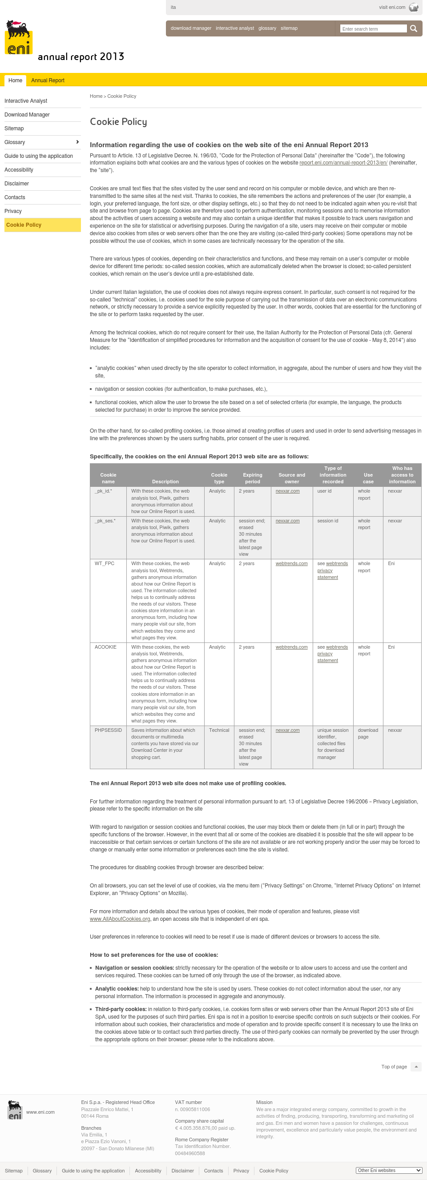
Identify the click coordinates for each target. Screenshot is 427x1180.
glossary (267, 28)
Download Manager (191, 28)
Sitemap (14, 128)
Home (96, 96)
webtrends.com (292, 563)
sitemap (289, 28)
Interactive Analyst (25, 101)
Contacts (14, 197)
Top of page (394, 1066)
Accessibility (18, 170)
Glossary (14, 142)
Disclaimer (16, 183)
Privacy (13, 211)
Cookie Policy (23, 225)
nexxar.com (288, 491)
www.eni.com (40, 1112)
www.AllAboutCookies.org (120, 919)
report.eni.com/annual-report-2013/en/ (344, 162)
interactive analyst (235, 28)
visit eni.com (392, 7)
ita (173, 7)
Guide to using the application (38, 156)
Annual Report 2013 (81, 57)
